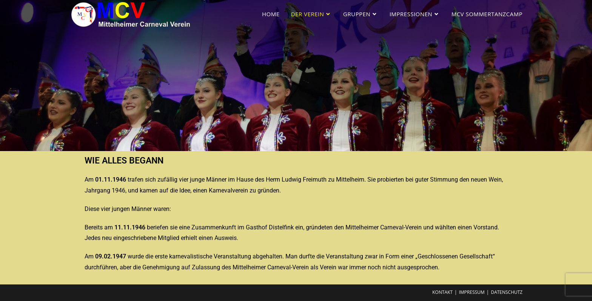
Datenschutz (507, 292)
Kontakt (442, 292)
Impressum (471, 292)
